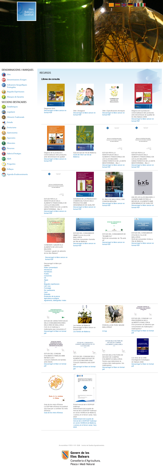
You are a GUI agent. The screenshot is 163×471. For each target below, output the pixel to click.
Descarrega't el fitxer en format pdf (55, 332)
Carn (46, 292)
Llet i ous (47, 286)
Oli (45, 278)
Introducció (48, 270)
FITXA (104, 331)
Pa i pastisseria (49, 290)
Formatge (47, 288)
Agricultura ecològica (51, 298)
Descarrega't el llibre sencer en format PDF (55, 111)
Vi (44, 282)
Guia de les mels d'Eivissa (53, 413)
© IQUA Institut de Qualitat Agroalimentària (89, 445)
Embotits (47, 294)
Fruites (46, 274)
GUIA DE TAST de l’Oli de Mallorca (82, 156)
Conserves (48, 276)
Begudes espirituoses (51, 284)
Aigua (46, 280)
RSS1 (71, 445)
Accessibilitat (63, 445)
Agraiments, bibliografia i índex (55, 300)
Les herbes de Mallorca (81, 331)
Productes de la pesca (52, 296)
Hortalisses (48, 272)
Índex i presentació (51, 267)
